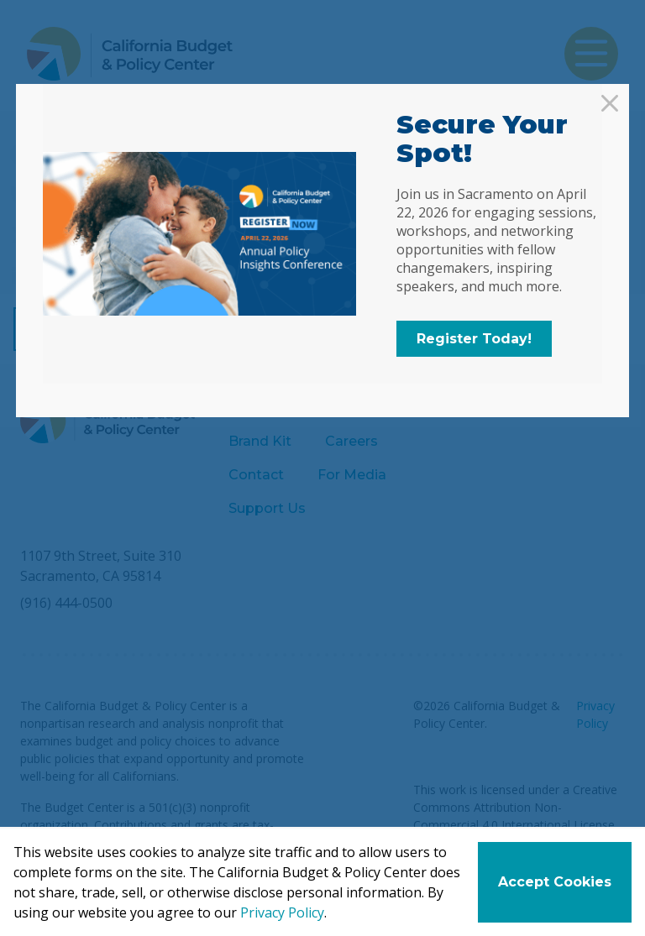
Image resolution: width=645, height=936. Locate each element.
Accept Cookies (554, 882)
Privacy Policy (282, 912)
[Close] (609, 103)
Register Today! (474, 339)
